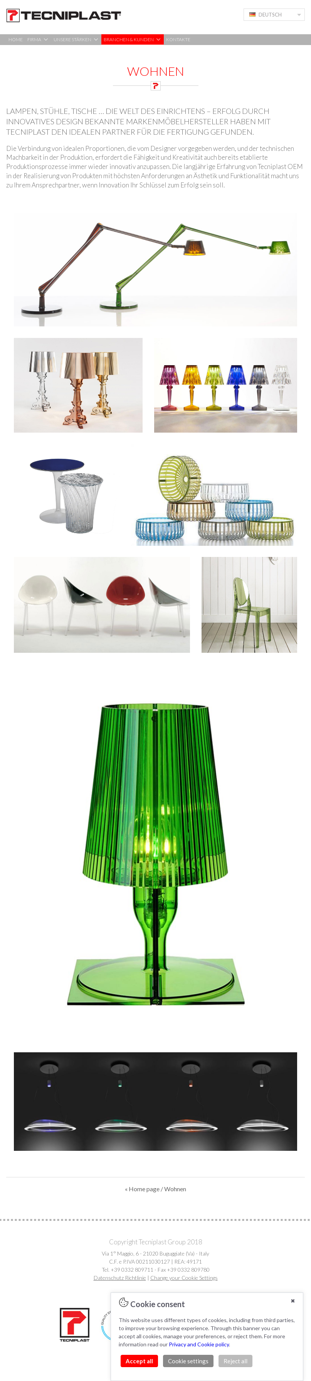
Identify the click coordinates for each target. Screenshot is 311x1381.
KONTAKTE (178, 39)
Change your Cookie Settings (184, 1277)
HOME (15, 39)
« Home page (142, 1188)
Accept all (139, 1361)
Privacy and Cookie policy (199, 1344)
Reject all (235, 1361)
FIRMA (38, 39)
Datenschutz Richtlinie (120, 1277)
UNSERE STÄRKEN (76, 39)
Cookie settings (188, 1361)
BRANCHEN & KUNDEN (132, 39)
